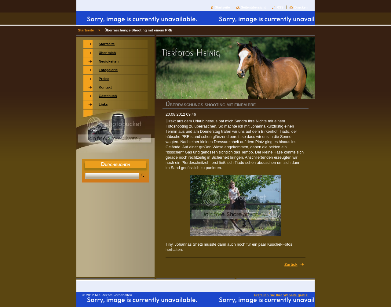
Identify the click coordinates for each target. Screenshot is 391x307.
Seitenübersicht (253, 7)
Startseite (222, 7)
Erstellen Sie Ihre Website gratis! (281, 295)
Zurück (291, 264)
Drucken (301, 7)
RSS (280, 7)
